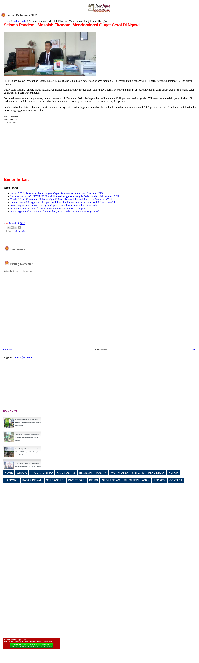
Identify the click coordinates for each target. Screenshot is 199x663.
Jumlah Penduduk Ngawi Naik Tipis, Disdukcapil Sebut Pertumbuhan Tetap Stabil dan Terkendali (63, 202)
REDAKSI (159, 480)
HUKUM (173, 472)
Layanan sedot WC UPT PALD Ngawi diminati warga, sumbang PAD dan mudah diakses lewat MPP (64, 196)
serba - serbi (19, 21)
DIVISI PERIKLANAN (137, 480)
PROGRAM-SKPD (42, 472)
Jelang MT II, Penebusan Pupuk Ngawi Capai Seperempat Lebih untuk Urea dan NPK (56, 193)
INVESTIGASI (76, 480)
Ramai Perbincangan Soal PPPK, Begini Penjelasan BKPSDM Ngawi (48, 208)
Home (7, 21)
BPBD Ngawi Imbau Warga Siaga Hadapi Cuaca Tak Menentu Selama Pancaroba (54, 205)
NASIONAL (11, 480)
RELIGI (93, 480)
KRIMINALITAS (66, 472)
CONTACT (175, 480)
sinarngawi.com (23, 357)
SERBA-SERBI (55, 480)
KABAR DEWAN (32, 480)
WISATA (22, 472)
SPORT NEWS (111, 480)
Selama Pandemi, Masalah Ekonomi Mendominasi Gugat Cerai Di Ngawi (72, 25)
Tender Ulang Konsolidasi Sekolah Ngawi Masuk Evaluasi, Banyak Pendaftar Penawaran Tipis (61, 199)
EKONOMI (85, 472)
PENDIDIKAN (156, 472)
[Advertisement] (32, 152)
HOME (9, 472)
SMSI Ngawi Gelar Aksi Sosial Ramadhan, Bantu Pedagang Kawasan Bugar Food (54, 211)
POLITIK (101, 472)
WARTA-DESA (119, 472)
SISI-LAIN (138, 472)
